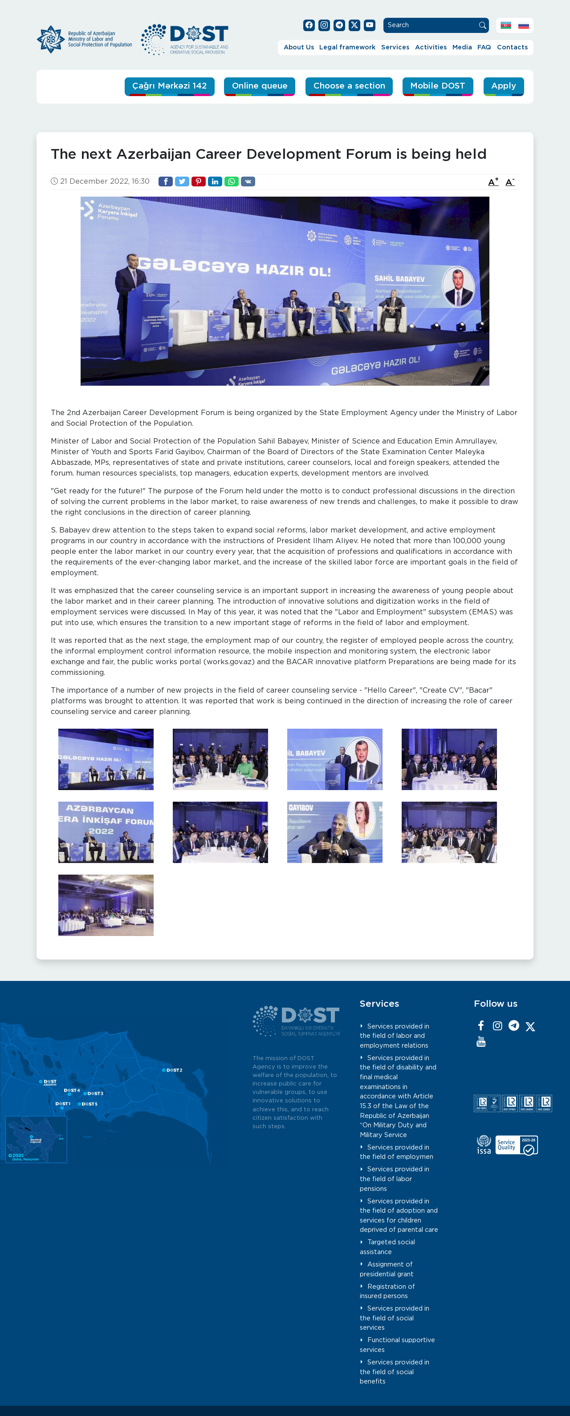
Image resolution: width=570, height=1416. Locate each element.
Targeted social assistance (387, 1247)
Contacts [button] (512, 47)
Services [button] (395, 47)
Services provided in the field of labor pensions (394, 1178)
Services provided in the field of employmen (396, 1152)
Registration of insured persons (387, 1291)
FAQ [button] (484, 47)
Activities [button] (431, 47)
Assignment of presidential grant (387, 1269)
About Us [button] (299, 47)
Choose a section (346, 86)
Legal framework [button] (347, 47)
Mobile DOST (437, 86)
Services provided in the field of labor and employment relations (394, 1035)
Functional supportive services (397, 1345)
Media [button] (462, 47)
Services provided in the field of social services (394, 1318)
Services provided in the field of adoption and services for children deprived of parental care (399, 1215)
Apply (503, 86)
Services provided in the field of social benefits (394, 1372)
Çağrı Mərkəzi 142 (162, 86)
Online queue (255, 86)
